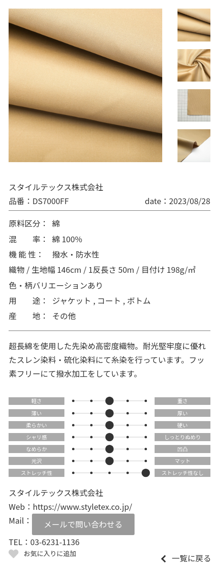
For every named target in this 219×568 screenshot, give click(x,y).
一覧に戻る (191, 558)
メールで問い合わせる (83, 524)
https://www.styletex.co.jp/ (82, 506)
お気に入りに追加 (50, 553)
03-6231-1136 (54, 541)
